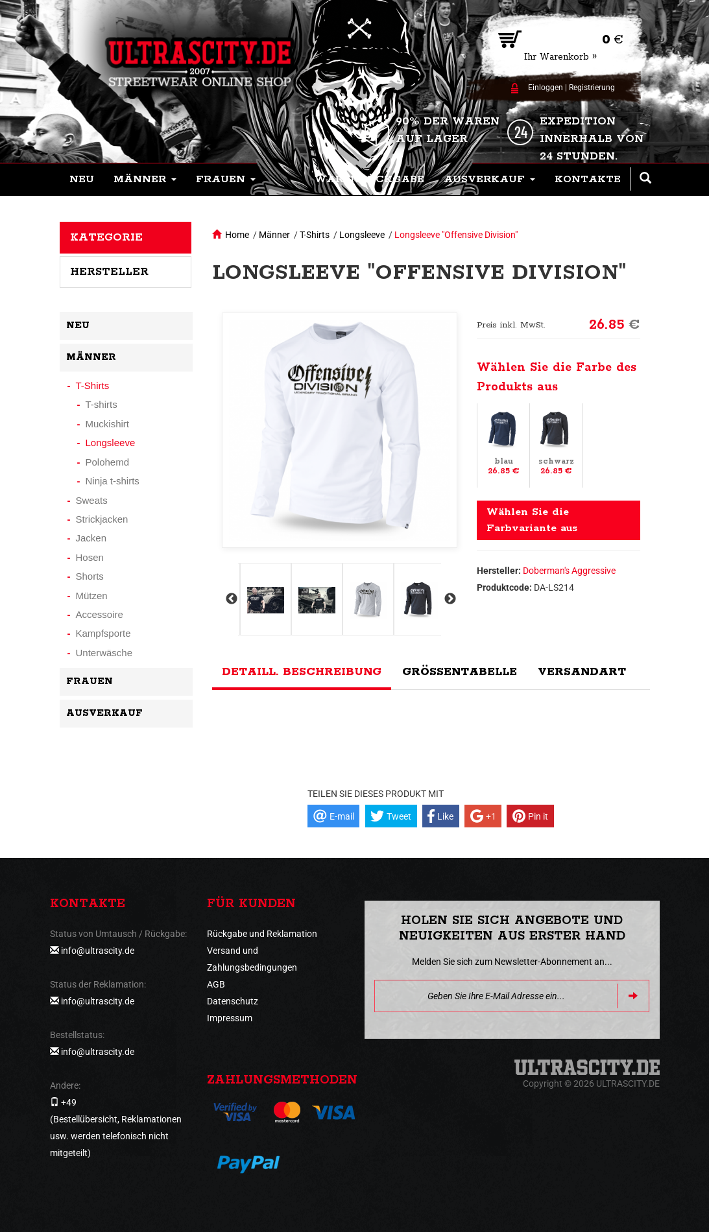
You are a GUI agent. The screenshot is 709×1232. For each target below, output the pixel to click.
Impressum (229, 1018)
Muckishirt (108, 423)
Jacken (91, 537)
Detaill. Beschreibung (301, 672)
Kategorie (106, 237)
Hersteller (109, 272)
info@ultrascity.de (97, 950)
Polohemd (108, 462)
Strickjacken (102, 519)
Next (449, 599)
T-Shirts (315, 235)
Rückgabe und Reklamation (262, 934)
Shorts (90, 576)
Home (237, 235)
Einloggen (545, 87)
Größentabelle (459, 672)
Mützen (92, 595)
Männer (274, 235)
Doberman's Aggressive (569, 570)
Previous (230, 599)
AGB (216, 984)
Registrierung (592, 87)
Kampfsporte (103, 633)
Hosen (90, 557)
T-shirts (101, 404)
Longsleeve (362, 235)
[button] (145, 179)
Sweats (92, 500)
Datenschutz (232, 1001)
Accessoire (99, 614)
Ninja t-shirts (112, 480)
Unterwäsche (104, 652)
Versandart (582, 672)
